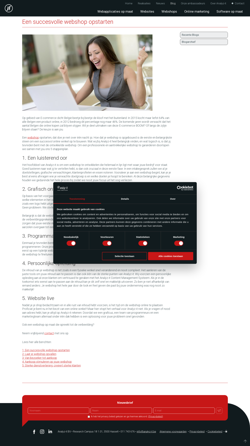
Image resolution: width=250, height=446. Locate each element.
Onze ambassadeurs (193, 3)
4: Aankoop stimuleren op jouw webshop (47, 361)
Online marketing (196, 11)
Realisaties (144, 3)
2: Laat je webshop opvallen (39, 354)
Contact (239, 3)
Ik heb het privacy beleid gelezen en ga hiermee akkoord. (126, 416)
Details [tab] (125, 198)
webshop (33, 137)
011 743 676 (129, 431)
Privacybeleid (197, 431)
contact (49, 333)
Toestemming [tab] (77, 198)
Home (128, 3)
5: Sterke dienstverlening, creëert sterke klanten (51, 365)
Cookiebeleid (215, 431)
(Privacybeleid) (155, 416)
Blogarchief (189, 41)
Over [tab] (173, 198)
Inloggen (226, 431)
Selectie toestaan (124, 256)
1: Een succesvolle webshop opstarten (46, 350)
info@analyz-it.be (146, 431)
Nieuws (160, 3)
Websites (147, 11)
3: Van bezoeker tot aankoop (39, 357)
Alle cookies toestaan (170, 256)
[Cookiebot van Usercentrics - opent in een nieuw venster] (179, 188)
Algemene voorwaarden (173, 431)
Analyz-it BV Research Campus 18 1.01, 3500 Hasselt (88, 431)
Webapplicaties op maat (115, 11)
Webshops (169, 11)
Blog (173, 3)
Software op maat (230, 11)
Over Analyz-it (218, 3)
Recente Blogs (190, 34)
